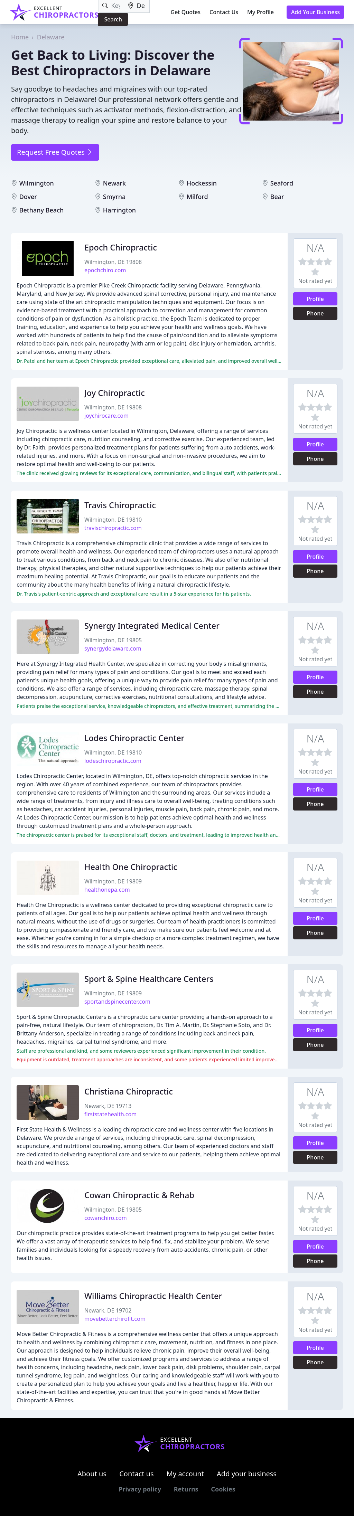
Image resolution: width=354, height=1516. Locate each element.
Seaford (281, 183)
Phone (315, 313)
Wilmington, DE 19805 (113, 640)
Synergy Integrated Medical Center (152, 625)
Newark (114, 183)
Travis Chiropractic (120, 505)
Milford (197, 196)
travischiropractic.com (113, 528)
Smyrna (114, 196)
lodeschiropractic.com (112, 761)
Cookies (223, 1489)
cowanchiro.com (105, 1218)
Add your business (247, 1473)
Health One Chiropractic (130, 866)
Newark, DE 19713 (108, 1106)
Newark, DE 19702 (108, 1310)
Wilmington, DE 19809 (113, 881)
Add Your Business (315, 12)
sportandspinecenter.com (117, 1001)
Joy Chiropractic (114, 392)
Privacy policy (140, 1489)
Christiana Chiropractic (128, 1091)
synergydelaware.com (112, 648)
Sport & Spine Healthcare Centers (149, 978)
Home (20, 37)
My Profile (260, 12)
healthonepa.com (107, 889)
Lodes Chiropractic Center (134, 737)
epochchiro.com (105, 270)
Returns (186, 1489)
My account (185, 1473)
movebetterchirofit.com (115, 1319)
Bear (277, 196)
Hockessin (202, 183)
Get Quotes (186, 12)
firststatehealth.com (110, 1114)
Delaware (51, 37)
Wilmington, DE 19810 (113, 519)
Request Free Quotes (55, 152)
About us (91, 1473)
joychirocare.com (106, 415)
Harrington (119, 210)
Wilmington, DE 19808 (113, 262)
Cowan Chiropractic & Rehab (139, 1195)
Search (113, 19)
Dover (28, 196)
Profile (315, 299)
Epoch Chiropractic (120, 247)
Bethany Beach (41, 210)
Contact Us (223, 12)
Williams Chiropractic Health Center (153, 1295)
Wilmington (36, 183)
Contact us (136, 1473)
